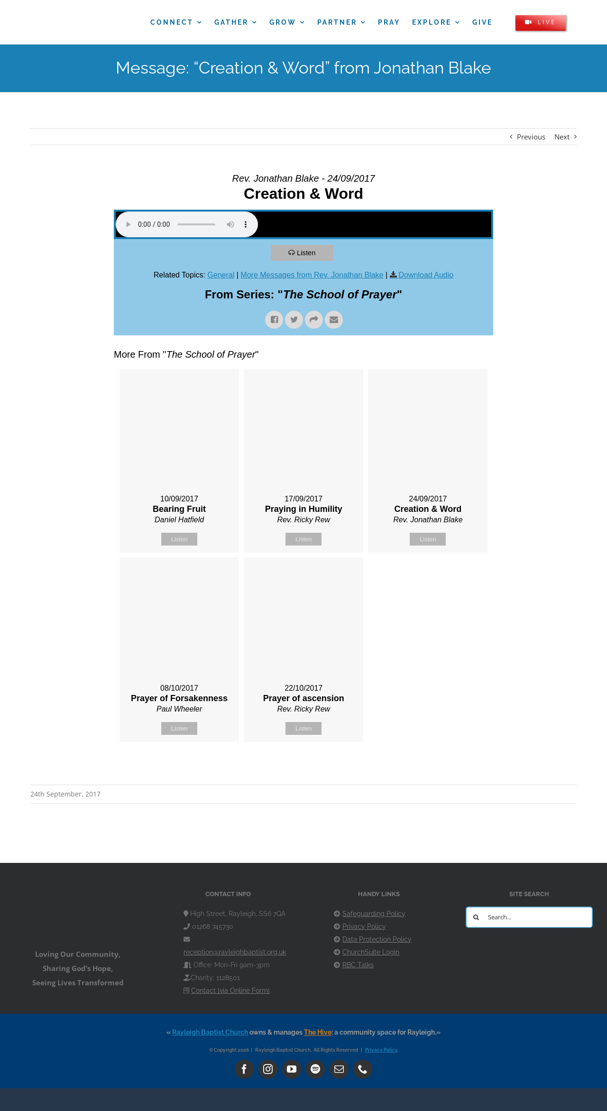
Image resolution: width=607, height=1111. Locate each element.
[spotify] (315, 1069)
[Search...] (529, 917)
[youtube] (291, 1069)
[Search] (476, 917)
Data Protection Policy (377, 939)
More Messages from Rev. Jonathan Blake (311, 275)
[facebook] (244, 1069)
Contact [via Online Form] (230, 990)
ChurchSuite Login (370, 952)
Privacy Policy (364, 926)
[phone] (362, 1069)
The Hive (317, 1032)
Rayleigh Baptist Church (210, 1032)
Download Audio (426, 275)
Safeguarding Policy (373, 913)
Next (562, 136)
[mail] (339, 1069)
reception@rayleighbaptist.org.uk (235, 952)
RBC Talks (358, 965)
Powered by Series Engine (458, 765)
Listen (306, 253)
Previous (531, 136)
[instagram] (267, 1069)
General (220, 275)
